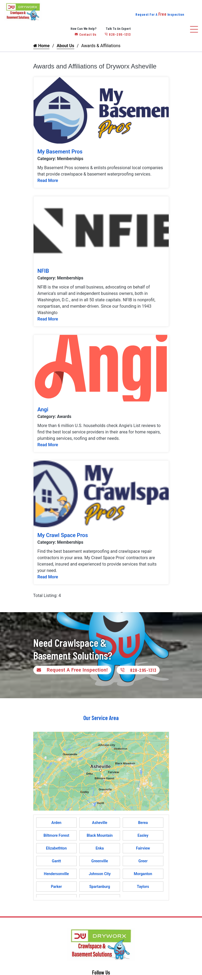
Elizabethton (56, 848)
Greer (143, 861)
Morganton (143, 874)
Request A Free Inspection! (71, 670)
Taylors (143, 886)
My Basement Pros (60, 151)
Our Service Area (101, 717)
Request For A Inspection (159, 14)
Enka (100, 848)
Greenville (99, 861)
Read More (48, 180)
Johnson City (99, 874)
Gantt (56, 861)
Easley (143, 835)
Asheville (99, 822)
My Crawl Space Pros (63, 535)
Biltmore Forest (56, 835)
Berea (143, 822)
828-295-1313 (118, 34)
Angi (43, 409)
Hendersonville (56, 874)
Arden (56, 822)
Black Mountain (100, 835)
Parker (56, 886)
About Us (65, 45)
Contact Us (86, 34)
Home (41, 45)
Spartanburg (99, 886)
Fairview (143, 848)
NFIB (43, 271)
